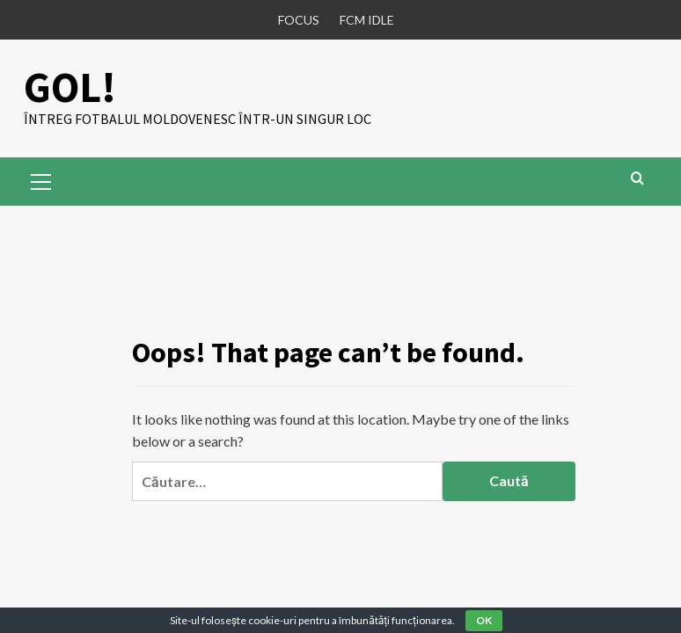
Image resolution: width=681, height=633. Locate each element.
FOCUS (298, 19)
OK (484, 620)
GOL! (70, 87)
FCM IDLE (367, 19)
